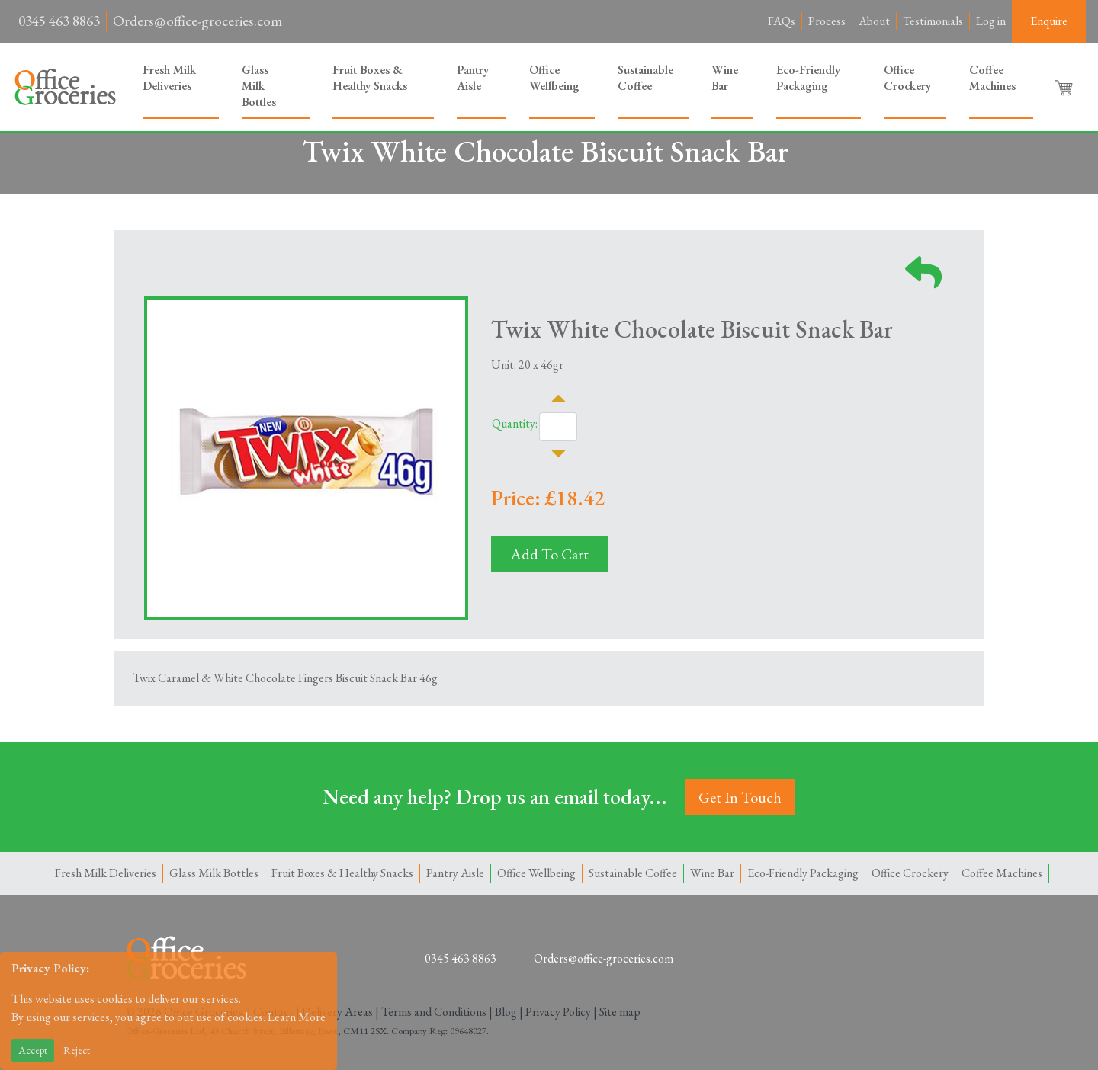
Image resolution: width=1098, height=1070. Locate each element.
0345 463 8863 (59, 20)
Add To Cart (549, 554)
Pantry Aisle (473, 78)
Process (827, 21)
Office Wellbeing (554, 78)
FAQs (781, 21)
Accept (32, 1050)
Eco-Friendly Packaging (808, 78)
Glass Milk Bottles (259, 86)
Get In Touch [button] (740, 797)
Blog (506, 1012)
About (874, 21)
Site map (619, 1012)
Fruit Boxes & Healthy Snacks (369, 78)
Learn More (297, 1017)
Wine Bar (724, 78)
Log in (991, 21)
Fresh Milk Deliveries (169, 78)
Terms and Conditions (433, 1012)
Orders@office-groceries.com (197, 20)
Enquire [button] (1049, 21)
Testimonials (933, 21)
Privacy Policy (558, 1012)
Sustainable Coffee (645, 78)
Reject (76, 1050)
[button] (1065, 87)
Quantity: (515, 423)
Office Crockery (907, 78)
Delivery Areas (337, 1012)
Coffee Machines (992, 78)
